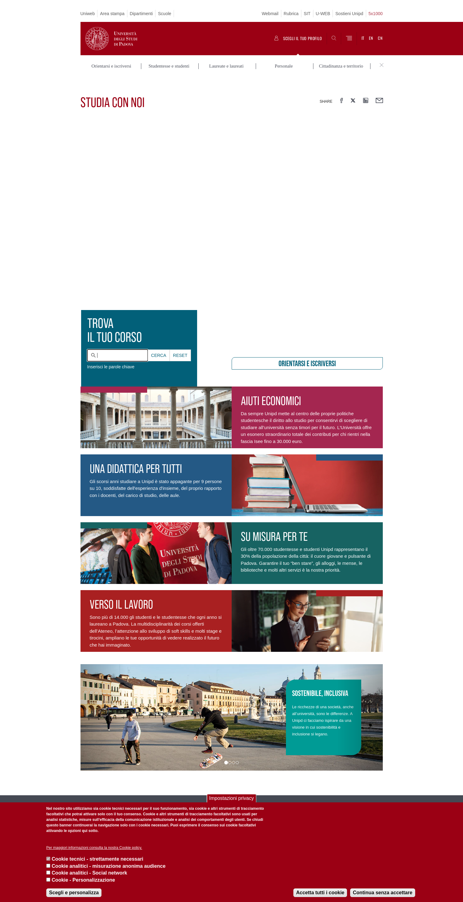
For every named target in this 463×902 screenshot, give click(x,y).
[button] (103, 702)
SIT (307, 13)
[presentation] (231, 219)
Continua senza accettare (382, 892)
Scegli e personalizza (74, 892)
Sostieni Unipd (349, 13)
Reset (180, 340)
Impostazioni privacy (231, 798)
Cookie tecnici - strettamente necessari (97, 859)
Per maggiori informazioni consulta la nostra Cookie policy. (94, 848)
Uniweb (88, 13)
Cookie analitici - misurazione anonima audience (109, 866)
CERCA (159, 340)
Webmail (270, 13)
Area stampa (112, 13)
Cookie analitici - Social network (89, 872)
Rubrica (291, 13)
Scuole (164, 13)
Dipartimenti (141, 13)
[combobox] (117, 340)
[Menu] (349, 38)
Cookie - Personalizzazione (83, 880)
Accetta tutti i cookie (320, 892)
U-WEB (323, 13)
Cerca (159, 340)
